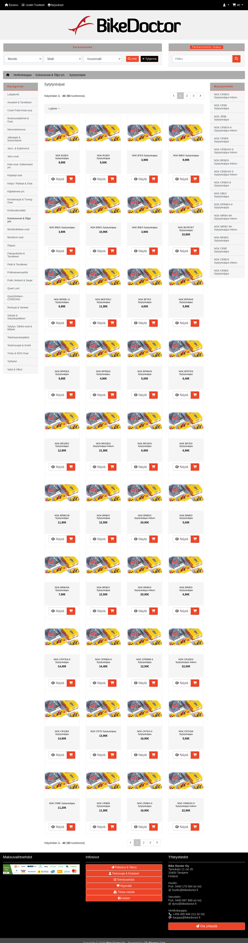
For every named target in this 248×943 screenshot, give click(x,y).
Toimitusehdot (124, 879)
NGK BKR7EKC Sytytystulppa (103, 300)
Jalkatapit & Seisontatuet (14, 139)
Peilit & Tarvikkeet (17, 264)
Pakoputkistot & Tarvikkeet (16, 255)
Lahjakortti (13, 94)
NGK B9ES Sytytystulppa (144, 227)
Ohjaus (11, 245)
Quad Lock (13, 288)
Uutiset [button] (124, 898)
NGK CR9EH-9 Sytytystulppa (222, 184)
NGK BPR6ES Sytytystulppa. (103, 372)
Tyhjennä (149, 58)
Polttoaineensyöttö (17, 272)
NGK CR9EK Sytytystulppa (221, 140)
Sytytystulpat (77, 75)
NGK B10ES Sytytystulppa (103, 156)
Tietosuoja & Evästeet (124, 873)
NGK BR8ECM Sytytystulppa (62, 516)
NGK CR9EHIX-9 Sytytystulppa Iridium (225, 151)
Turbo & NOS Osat (17, 353)
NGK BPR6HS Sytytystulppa (144, 372)
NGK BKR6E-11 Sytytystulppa (62, 300)
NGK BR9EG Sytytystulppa (103, 588)
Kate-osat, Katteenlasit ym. (20, 166)
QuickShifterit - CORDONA (15, 298)
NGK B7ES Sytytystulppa (144, 155)
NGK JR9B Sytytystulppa (221, 118)
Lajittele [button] (53, 108)
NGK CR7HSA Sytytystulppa (186, 732)
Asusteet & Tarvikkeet (19, 102)
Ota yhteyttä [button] (206, 926)
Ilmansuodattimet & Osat (18, 120)
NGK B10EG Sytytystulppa (62, 156)
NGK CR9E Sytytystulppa (221, 107)
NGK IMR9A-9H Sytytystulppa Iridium (225, 217)
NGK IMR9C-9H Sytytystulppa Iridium (225, 228)
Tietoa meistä (123, 892)
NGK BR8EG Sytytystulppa (103, 516)
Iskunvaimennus (16, 129)
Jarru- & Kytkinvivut (18, 148)
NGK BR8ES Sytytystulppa (186, 516)
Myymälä (124, 885)
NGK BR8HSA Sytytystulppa (62, 588)
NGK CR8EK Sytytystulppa (221, 272)
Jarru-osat (13, 156)
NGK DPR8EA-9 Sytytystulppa (223, 206)
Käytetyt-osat (14, 175)
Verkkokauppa (22, 75)
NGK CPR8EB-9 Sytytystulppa (144, 660)
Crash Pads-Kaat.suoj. (19, 110)
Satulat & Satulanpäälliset (16, 317)
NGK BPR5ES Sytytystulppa (62, 372)
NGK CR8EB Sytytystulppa (103, 804)
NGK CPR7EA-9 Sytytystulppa (62, 660)
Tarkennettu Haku (206, 47)
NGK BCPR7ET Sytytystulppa (186, 228)
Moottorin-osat (15, 237)
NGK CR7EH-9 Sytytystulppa (144, 732)
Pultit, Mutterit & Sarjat (19, 280)
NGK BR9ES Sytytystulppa (186, 588)
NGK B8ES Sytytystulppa (62, 227)
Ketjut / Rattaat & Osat (19, 183)
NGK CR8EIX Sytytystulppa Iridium (225, 261)
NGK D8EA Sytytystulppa (221, 195)
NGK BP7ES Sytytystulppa (144, 300)
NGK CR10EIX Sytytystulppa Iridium (186, 660)
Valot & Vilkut (14, 369)
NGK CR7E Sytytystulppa (103, 731)
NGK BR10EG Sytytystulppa (62, 444)
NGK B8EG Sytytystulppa (186, 155)
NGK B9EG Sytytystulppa (103, 227)
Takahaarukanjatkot (18, 337)
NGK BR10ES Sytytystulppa (145, 444)
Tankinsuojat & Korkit (19, 345)
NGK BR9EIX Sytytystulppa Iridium (144, 588)
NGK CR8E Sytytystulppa (62, 803)
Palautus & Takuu (124, 867)
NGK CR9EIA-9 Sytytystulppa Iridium (225, 129)
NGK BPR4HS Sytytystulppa (186, 300)
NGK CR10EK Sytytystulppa (62, 732)
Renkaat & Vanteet (17, 307)
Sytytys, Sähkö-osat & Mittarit (19, 328)
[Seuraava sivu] (200, 95)
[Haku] (202, 59)
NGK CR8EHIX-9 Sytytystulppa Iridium (186, 804)
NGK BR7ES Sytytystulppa (186, 444)
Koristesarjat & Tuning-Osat (20, 201)
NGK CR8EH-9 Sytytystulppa (144, 804)
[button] (226, 5)
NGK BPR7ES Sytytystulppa (186, 372)
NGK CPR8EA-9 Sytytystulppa (103, 660)
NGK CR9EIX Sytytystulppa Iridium (225, 96)
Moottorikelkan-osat (18, 229)
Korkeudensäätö (16, 210)
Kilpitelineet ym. (16, 191)
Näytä (57, 179)
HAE (132, 58)
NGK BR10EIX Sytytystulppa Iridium (103, 444)
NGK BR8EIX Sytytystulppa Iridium (144, 516)
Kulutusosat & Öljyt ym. (50, 75)
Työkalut (12, 361)
